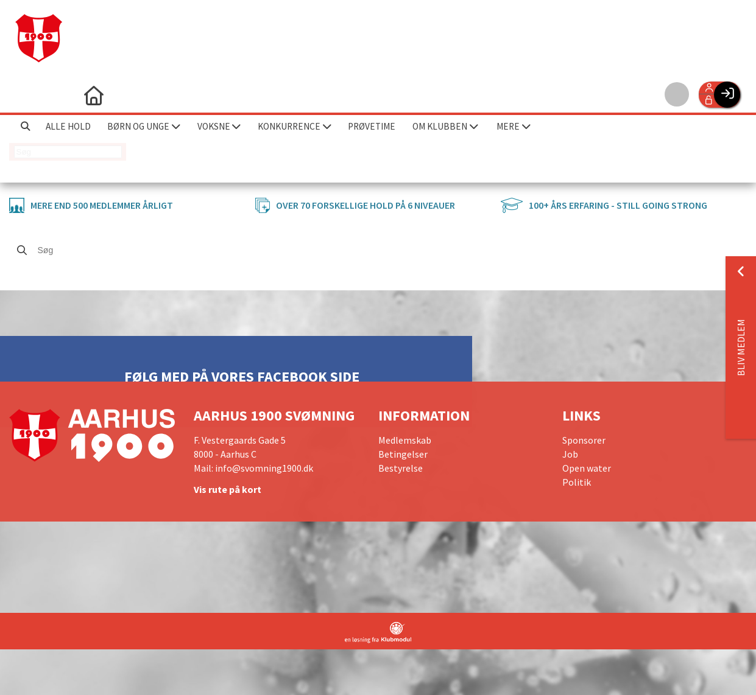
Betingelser (403, 454)
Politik (576, 482)
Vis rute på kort (227, 489)
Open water (586, 468)
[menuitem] (27, 94)
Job (570, 454)
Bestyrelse (400, 468)
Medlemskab (404, 440)
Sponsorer (584, 440)
